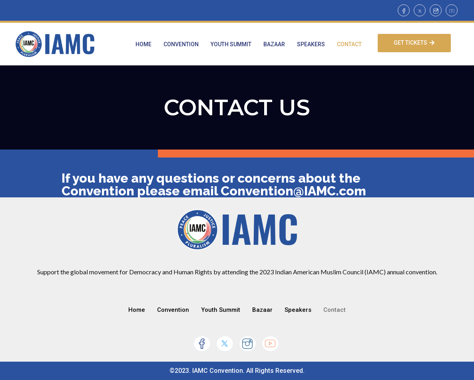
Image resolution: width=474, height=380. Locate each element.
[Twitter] (420, 10)
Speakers (311, 44)
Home (143, 44)
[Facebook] (404, 10)
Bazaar (274, 44)
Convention (181, 44)
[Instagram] (436, 10)
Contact (349, 44)
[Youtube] (452, 10)
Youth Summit (231, 44)
